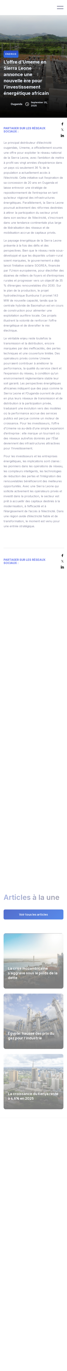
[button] (60, 7)
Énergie (11, 54)
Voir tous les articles (33, 915)
